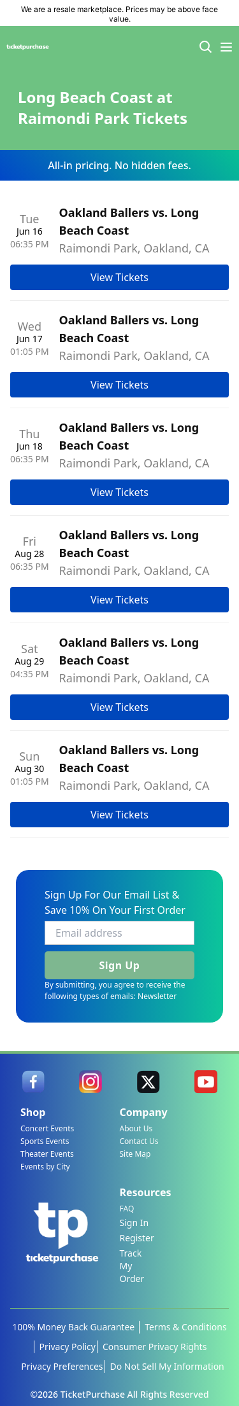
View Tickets (119, 277)
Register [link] (137, 1238)
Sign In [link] (134, 1222)
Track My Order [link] (132, 1266)
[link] (33, 1081)
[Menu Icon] (226, 47)
